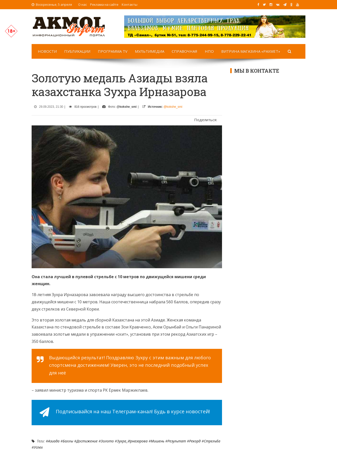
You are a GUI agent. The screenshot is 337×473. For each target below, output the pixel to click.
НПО (209, 51)
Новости (47, 51)
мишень (157, 441)
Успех (38, 447)
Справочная (184, 51)
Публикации (77, 51)
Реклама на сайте (104, 4)
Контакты (129, 4)
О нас (82, 4)
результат (177, 441)
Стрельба (212, 441)
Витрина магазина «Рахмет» (250, 51)
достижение (87, 441)
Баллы (68, 441)
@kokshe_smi (173, 106)
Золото (107, 441)
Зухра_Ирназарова (132, 441)
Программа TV (112, 51)
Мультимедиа (149, 51)
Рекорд (195, 441)
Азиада (53, 441)
